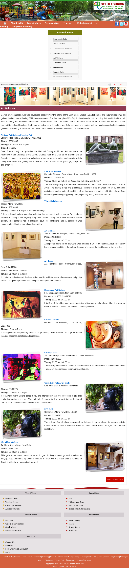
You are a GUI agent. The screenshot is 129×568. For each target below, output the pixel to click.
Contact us (71, 560)
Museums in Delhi (60, 39)
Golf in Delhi (58, 67)
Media (8, 552)
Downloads (94, 515)
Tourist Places (31, 515)
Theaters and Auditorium (62, 48)
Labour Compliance (111, 557)
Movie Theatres (59, 44)
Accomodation (52, 23)
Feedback (9, 545)
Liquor (83, 557)
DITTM (53, 557)
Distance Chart (11, 499)
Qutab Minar (10, 527)
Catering (45, 557)
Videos (71, 524)
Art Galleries (58, 58)
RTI (95, 557)
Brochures (73, 530)
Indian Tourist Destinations (80, 509)
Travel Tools (30, 493)
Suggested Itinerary (22, 26)
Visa (70, 499)
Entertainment (84, 23)
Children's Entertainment (62, 77)
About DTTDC (7, 557)
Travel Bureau (27, 557)
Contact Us (9, 542)
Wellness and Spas (76, 502)
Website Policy (60, 560)
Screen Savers (74, 527)
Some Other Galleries (115, 480)
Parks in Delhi (58, 72)
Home (3, 84)
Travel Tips (94, 493)
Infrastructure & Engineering (68, 557)
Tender (89, 557)
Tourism (17, 557)
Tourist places (34, 23)
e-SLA (100, 557)
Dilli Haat (9, 520)
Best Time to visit (76, 505)
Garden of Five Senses (14, 524)
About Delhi (17, 23)
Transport (68, 23)
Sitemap (79, 560)
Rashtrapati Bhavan (13, 530)
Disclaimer (49, 560)
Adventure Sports (59, 63)
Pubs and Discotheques (62, 53)
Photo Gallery (74, 520)
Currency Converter (13, 505)
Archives (87, 560)
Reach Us (31, 536)
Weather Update (11, 502)
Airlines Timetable (12, 509)
